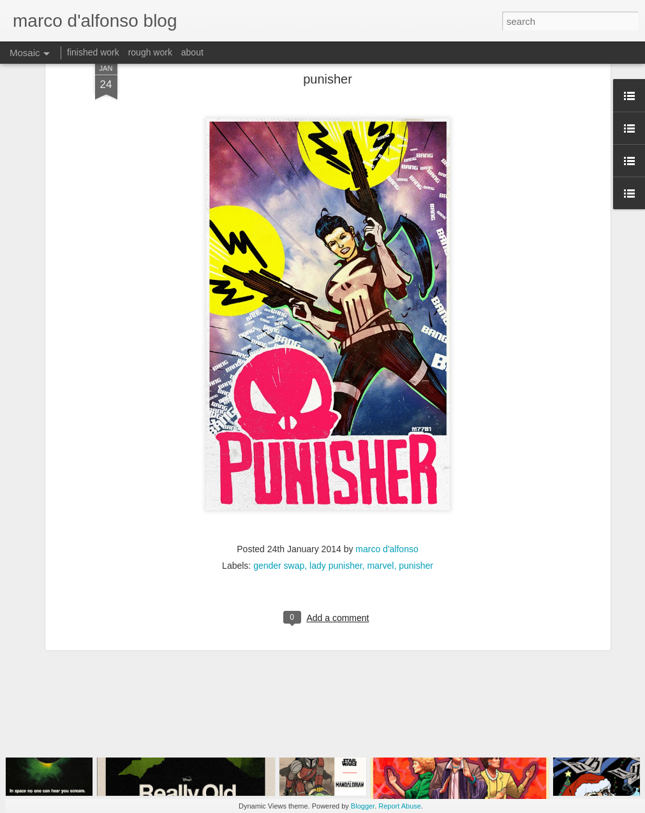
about (192, 52)
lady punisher (335, 460)
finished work (93, 52)
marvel (380, 460)
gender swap (278, 460)
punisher (416, 460)
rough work (150, 52)
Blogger (362, 806)
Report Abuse (399, 806)
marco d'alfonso (386, 444)
